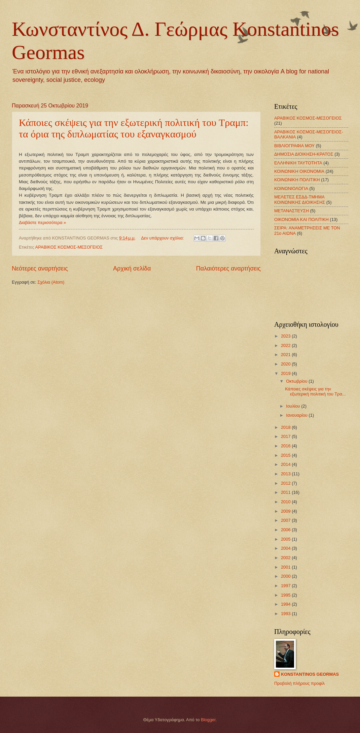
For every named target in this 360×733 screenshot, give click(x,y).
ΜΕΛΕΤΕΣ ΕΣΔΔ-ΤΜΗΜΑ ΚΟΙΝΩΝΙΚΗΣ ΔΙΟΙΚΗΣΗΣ (299, 199)
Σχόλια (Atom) (50, 282)
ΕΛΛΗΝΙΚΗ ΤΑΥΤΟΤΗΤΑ (298, 162)
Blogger (208, 719)
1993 (286, 613)
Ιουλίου (293, 406)
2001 (286, 567)
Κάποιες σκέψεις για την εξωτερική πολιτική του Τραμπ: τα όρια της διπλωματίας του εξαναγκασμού (134, 128)
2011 (286, 492)
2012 (286, 483)
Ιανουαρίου (297, 415)
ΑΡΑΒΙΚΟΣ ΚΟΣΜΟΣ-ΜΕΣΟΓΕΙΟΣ (69, 247)
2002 (286, 557)
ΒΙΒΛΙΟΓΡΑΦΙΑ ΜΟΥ (294, 145)
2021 (286, 354)
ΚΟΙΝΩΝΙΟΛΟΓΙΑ (291, 188)
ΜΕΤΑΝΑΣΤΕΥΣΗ (291, 210)
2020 (286, 363)
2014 (286, 464)
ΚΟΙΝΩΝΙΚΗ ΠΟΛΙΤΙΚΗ (297, 179)
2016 (286, 445)
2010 (286, 501)
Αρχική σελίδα (132, 268)
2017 (286, 436)
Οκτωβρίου (297, 381)
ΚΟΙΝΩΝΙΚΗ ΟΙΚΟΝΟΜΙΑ (299, 171)
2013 (286, 473)
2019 (286, 373)
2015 (286, 455)
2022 (286, 345)
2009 (286, 511)
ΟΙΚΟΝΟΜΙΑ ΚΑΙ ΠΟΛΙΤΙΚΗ (301, 219)
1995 (286, 595)
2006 (286, 529)
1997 (286, 585)
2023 (286, 336)
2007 (286, 520)
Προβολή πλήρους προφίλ (299, 683)
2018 (286, 427)
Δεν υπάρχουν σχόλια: (163, 238)
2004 (286, 548)
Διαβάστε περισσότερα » (42, 222)
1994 (286, 604)
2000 (286, 576)
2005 (286, 539)
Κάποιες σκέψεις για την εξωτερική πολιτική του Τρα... (315, 391)
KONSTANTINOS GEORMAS (310, 674)
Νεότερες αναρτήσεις (40, 268)
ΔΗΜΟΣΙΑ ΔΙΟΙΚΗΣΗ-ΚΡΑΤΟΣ (303, 154)
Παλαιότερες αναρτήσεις (228, 268)
